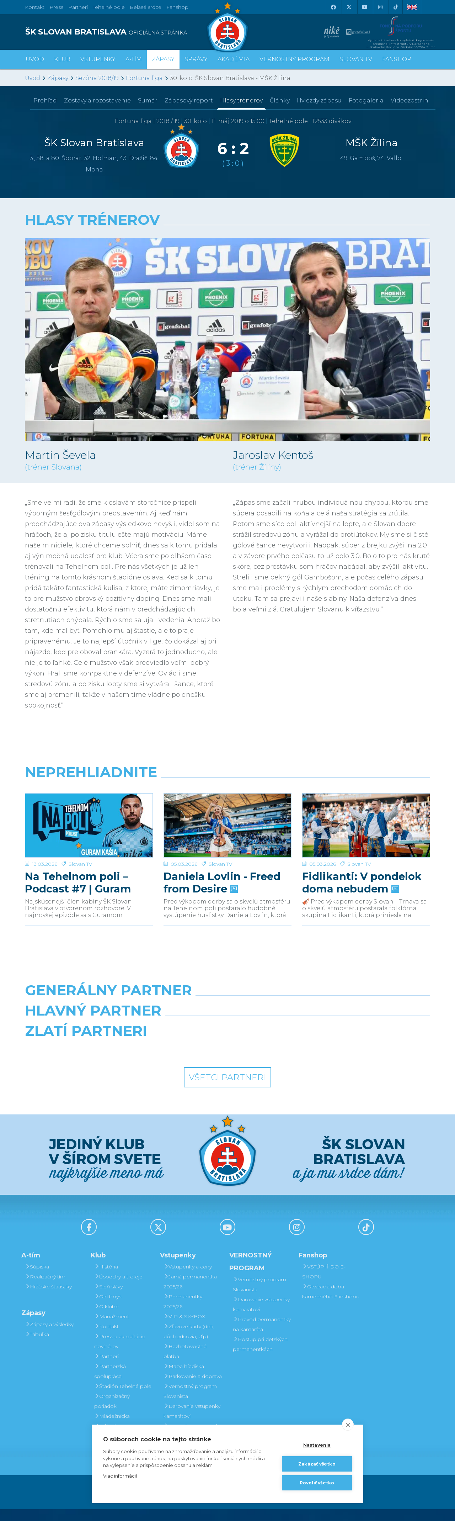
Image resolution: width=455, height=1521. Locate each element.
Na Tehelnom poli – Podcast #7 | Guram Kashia (78, 872)
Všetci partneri (227, 1089)
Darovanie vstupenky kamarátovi (192, 1423)
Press (56, 7)
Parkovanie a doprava (193, 1388)
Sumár (147, 100)
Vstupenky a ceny (188, 1278)
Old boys (107, 1308)
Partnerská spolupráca (110, 1383)
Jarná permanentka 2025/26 (190, 1293)
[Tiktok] (396, 7)
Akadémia (234, 59)
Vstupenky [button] (98, 59)
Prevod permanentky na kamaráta (262, 1336)
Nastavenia (317, 1445)
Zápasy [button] (163, 59)
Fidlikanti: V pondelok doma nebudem (362, 872)
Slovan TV (80, 853)
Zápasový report (189, 100)
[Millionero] (279, 1029)
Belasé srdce (145, 7)
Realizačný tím (45, 1288)
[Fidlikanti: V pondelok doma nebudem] (366, 820)
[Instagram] (380, 7)
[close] (348, 1425)
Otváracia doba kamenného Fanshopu (330, 1303)
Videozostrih (409, 100)
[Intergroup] (176, 1060)
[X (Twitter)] (349, 7)
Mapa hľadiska (184, 1378)
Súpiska (37, 1278)
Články (280, 100)
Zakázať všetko (317, 1464)
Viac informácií (120, 1476)
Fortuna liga (144, 78)
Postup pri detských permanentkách (260, 1356)
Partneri (106, 1368)
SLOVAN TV (355, 59)
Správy (196, 59)
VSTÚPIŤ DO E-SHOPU (324, 1283)
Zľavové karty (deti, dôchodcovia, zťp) (189, 1343)
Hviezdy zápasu (319, 100)
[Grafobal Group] (279, 1060)
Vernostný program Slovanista (190, 1403)
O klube (106, 1318)
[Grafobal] (176, 1029)
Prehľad (45, 100)
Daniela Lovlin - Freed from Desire (222, 872)
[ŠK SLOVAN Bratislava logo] (227, 26)
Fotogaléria (366, 100)
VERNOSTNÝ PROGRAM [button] (294, 59)
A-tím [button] (133, 59)
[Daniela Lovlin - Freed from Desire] (227, 820)
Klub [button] (62, 59)
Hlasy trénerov (241, 100)
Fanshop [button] (396, 59)
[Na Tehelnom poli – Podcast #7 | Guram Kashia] (89, 820)
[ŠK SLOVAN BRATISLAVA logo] (123, 32)
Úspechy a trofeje (118, 1288)
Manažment (111, 1328)
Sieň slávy (108, 1298)
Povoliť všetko (317, 1482)
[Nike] (227, 998)
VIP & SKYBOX (184, 1328)
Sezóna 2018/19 (97, 78)
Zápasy (57, 78)
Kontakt (106, 1338)
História (106, 1278)
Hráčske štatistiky (48, 1298)
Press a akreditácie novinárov (119, 1353)
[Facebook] (333, 7)
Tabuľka (37, 1346)
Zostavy (97, 100)
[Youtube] (364, 7)
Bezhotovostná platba (185, 1363)
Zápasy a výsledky (49, 1336)
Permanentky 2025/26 (183, 1313)
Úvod (35, 59)
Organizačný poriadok (112, 1413)
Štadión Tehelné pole (122, 1398)
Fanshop (177, 7)
